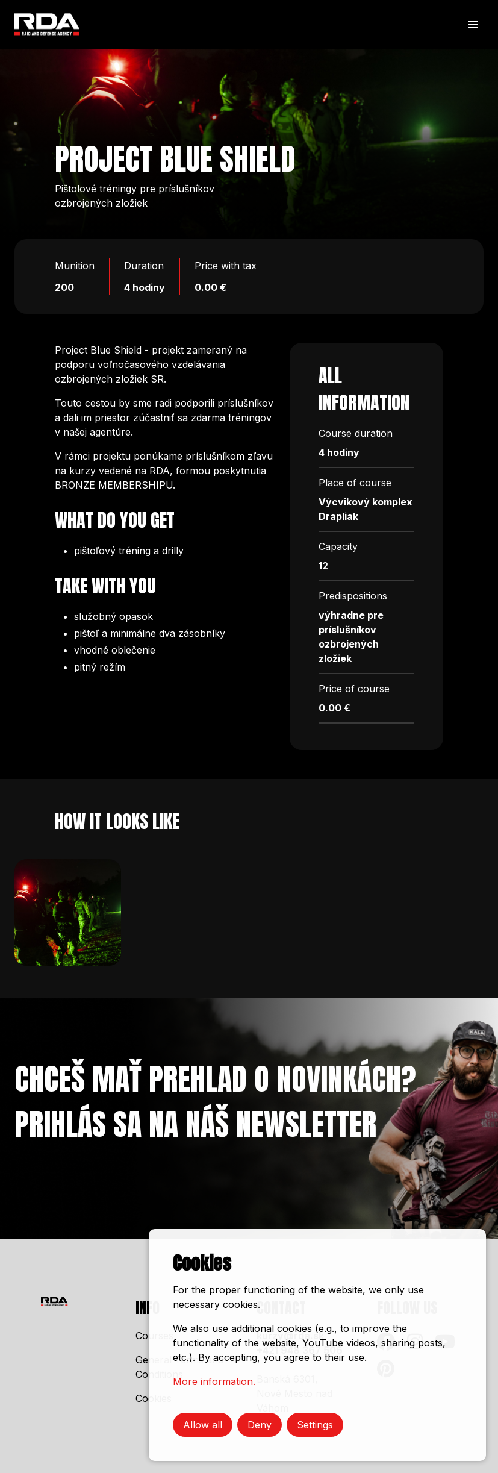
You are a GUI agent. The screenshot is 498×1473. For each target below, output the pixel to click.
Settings (315, 1425)
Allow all (202, 1425)
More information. (214, 1381)
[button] (473, 24)
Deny (259, 1425)
